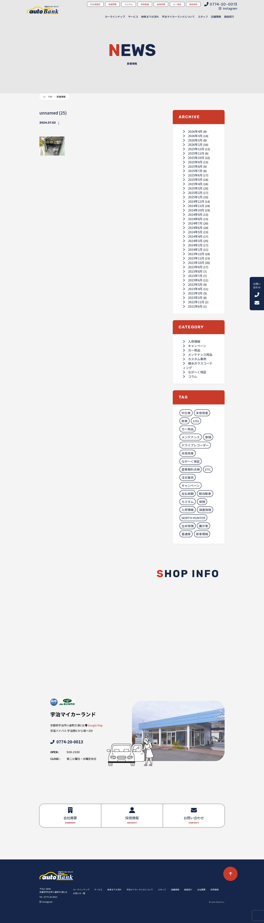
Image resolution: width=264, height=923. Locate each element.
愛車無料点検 (191, 469)
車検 (208, 437)
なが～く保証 (194, 372)
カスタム (188, 501)
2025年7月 (193, 170)
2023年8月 (193, 271)
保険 (202, 501)
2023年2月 (193, 297)
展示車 (203, 526)
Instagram (228, 8)
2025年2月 (193, 192)
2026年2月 (193, 140)
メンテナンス (191, 437)
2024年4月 (193, 236)
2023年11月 (193, 258)
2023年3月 (193, 293)
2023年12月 (193, 254)
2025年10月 (193, 157)
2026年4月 (193, 131)
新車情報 (202, 534)
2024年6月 (193, 227)
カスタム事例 (194, 359)
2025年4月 (193, 184)
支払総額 (188, 493)
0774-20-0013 (66, 742)
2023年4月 (193, 289)
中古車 (186, 413)
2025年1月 (193, 197)
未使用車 (188, 453)
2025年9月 (193, 162)
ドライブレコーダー (195, 445)
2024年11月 (193, 205)
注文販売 (188, 477)
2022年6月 (193, 306)
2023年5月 (193, 284)
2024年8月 (193, 219)
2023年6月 (193, 280)
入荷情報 (191, 341)
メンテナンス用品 (197, 354)
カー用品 (191, 350)
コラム (190, 376)
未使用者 (202, 413)
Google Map (95, 725)
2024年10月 (193, 210)
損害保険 (205, 509)
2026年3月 (193, 136)
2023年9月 (193, 267)
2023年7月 (193, 275)
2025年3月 (193, 188)
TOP (50, 96)
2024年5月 (193, 232)
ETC (208, 469)
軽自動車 (205, 493)
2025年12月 (193, 149)
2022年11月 (193, 302)
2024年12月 (193, 201)
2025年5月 (193, 179)
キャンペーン (194, 346)
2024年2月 (193, 245)
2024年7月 (193, 223)
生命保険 (188, 526)
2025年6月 (193, 175)
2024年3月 (193, 240)
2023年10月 (193, 262)
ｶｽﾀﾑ (196, 421)
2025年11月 (193, 153)
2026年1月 (193, 144)
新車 (185, 421)
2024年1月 (193, 249)
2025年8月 (193, 166)
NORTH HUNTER (193, 518)
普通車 (186, 534)
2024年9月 (193, 214)
